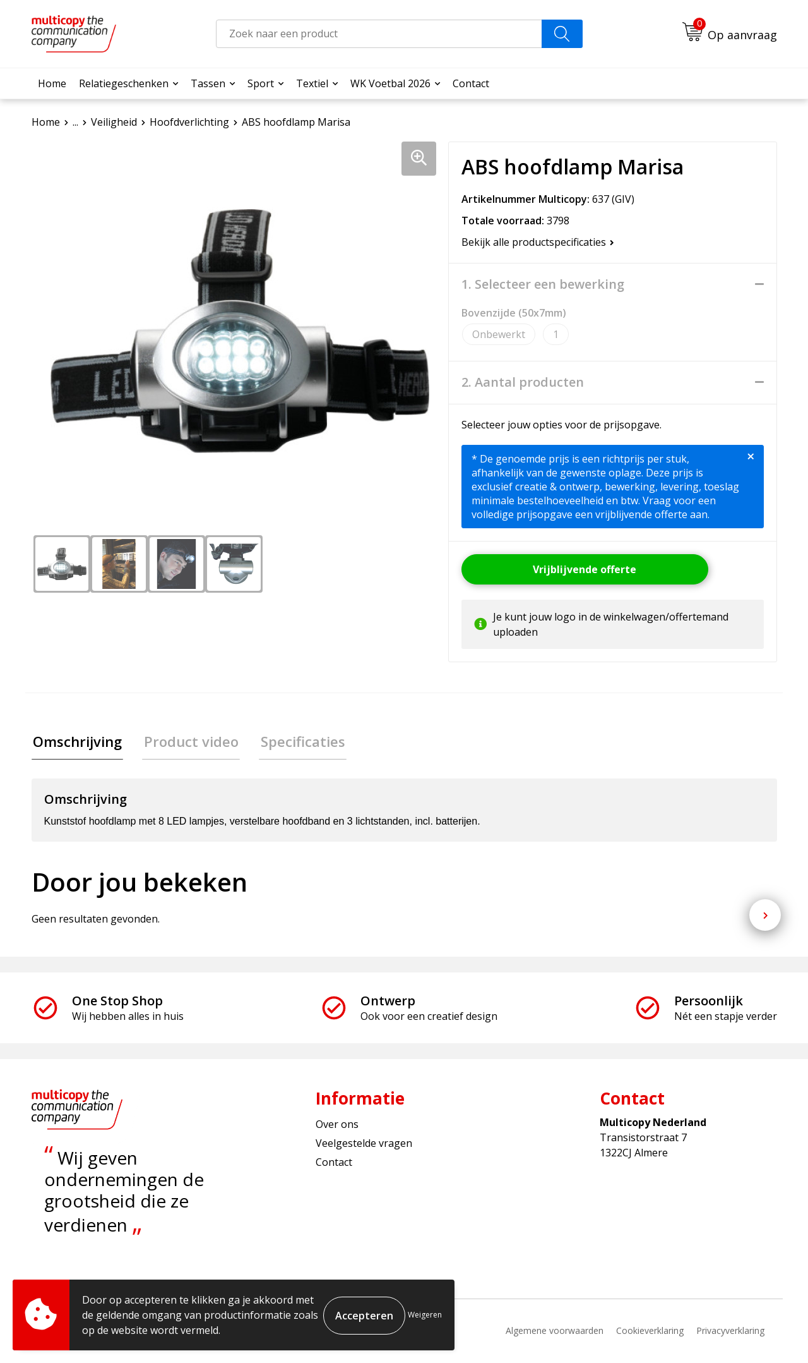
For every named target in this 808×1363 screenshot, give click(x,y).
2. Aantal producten (522, 382)
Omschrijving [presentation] (76, 741)
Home (52, 83)
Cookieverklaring (650, 1332)
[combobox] (379, 34)
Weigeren (425, 1314)
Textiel (312, 83)
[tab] (76, 742)
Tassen (208, 83)
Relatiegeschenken (124, 83)
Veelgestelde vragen (364, 1144)
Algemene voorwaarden (554, 1332)
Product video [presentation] (187, 741)
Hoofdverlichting (189, 122)
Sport (260, 83)
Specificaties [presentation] (295, 741)
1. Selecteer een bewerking (542, 284)
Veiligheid (114, 122)
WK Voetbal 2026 (390, 83)
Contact (471, 83)
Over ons (337, 1125)
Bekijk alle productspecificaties (537, 242)
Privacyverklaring (730, 1332)
